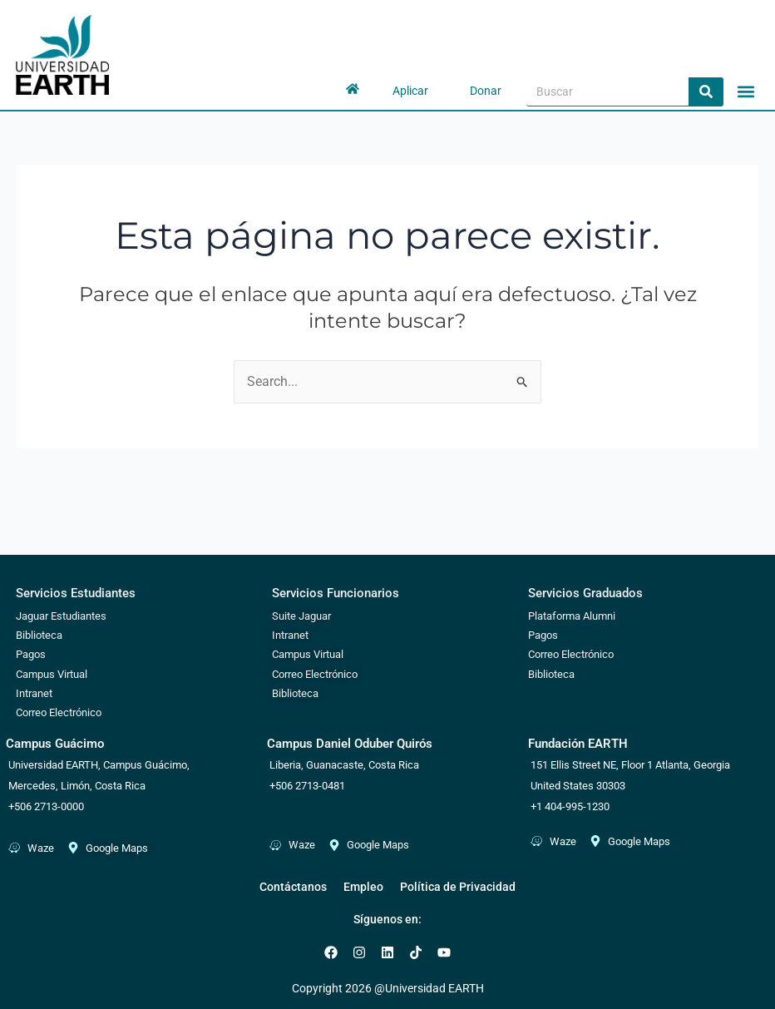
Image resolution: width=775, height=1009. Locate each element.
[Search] (706, 91)
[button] (745, 91)
